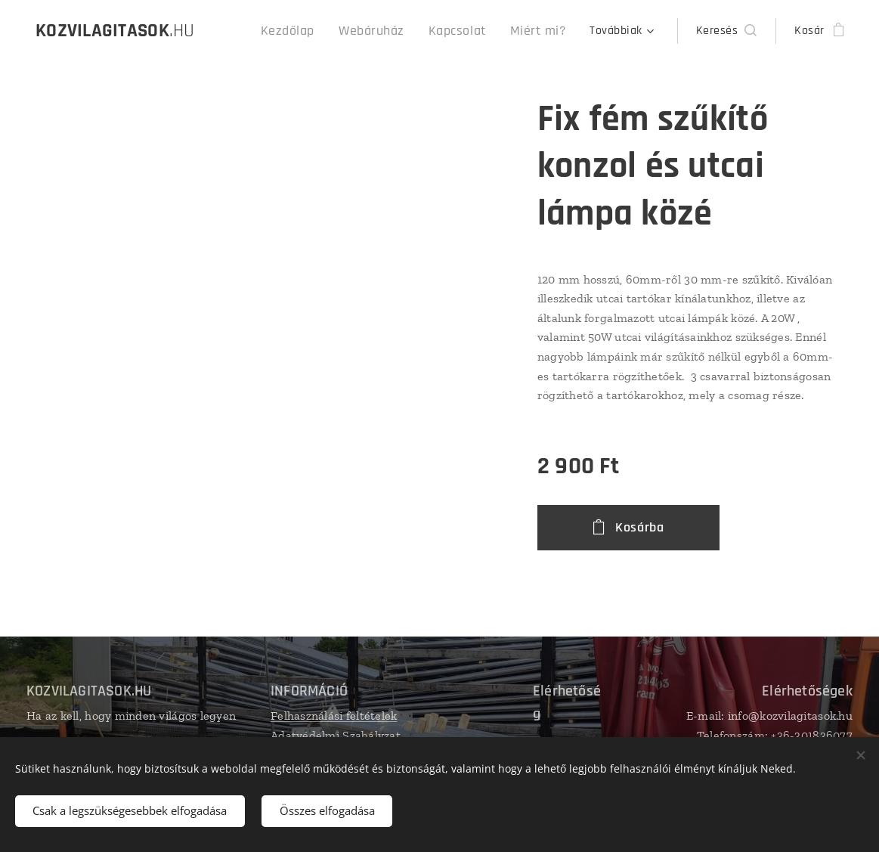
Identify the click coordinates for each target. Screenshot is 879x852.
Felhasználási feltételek (334, 715)
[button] (726, 31)
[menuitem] (313, 31)
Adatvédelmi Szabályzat (336, 735)
